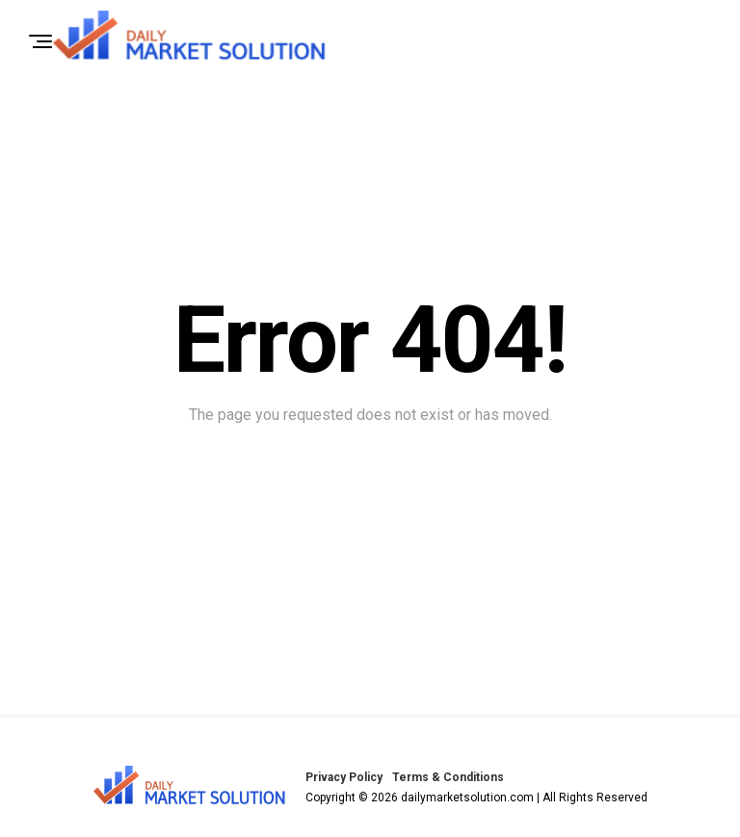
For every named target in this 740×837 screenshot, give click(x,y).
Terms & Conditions (448, 777)
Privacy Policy (344, 777)
